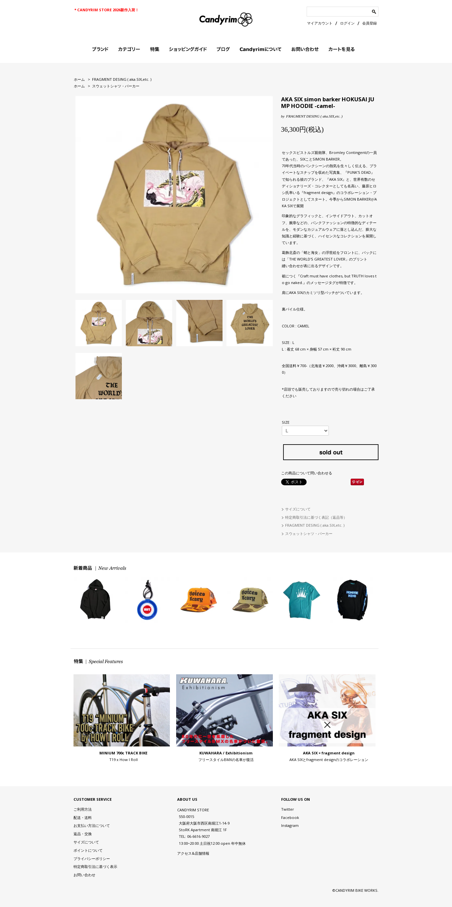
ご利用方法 (83, 809)
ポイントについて (88, 850)
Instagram (290, 825)
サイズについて (298, 508)
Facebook (290, 817)
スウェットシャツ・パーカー (115, 85)
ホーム (79, 79)
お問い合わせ (84, 874)
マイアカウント (319, 23)
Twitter (287, 809)
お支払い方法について (92, 825)
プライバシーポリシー (92, 858)
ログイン (347, 23)
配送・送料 (83, 817)
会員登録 (369, 23)
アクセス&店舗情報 (193, 853)
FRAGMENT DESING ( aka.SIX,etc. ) (121, 79)
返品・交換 (83, 833)
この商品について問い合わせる (306, 472)
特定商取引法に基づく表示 (95, 866)
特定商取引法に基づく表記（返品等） (316, 517)
